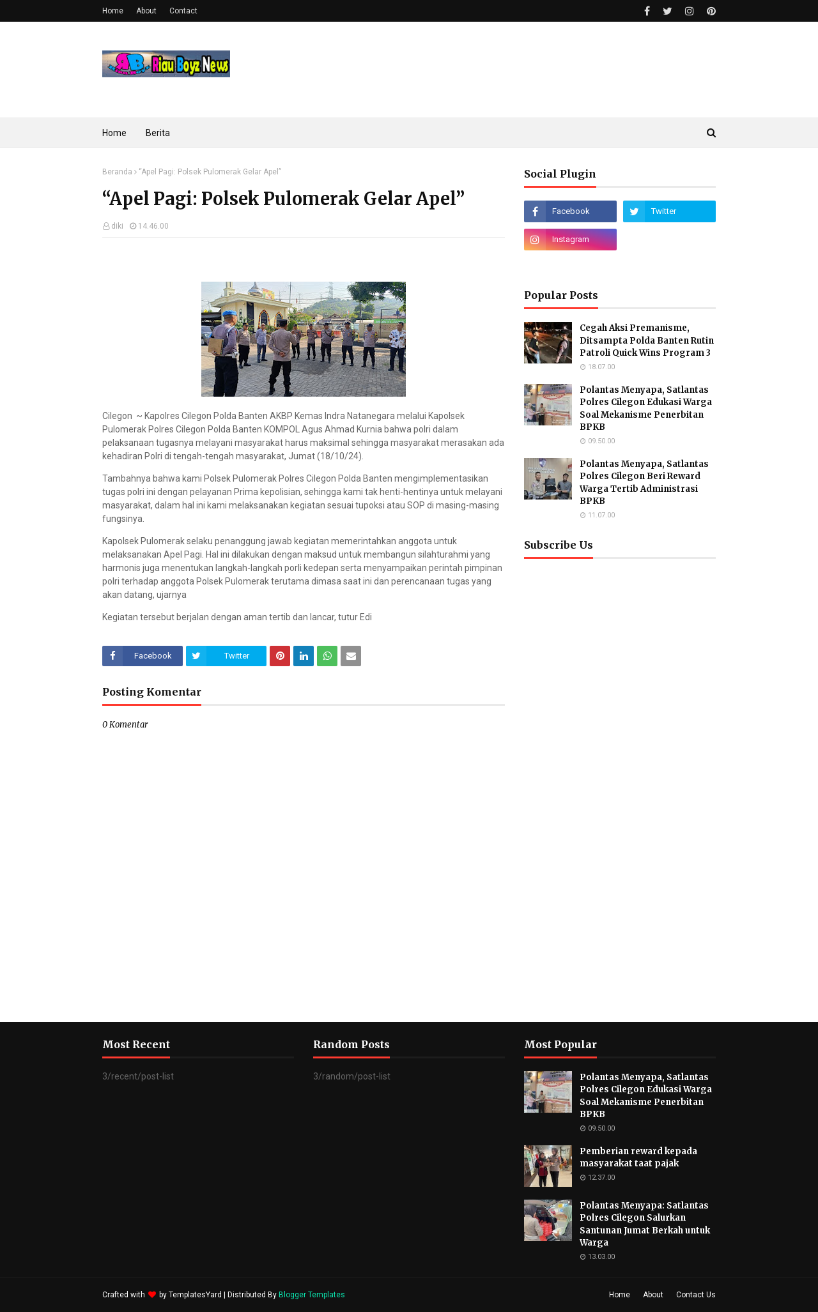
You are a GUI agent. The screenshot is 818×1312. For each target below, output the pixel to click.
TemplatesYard (195, 1294)
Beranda (117, 171)
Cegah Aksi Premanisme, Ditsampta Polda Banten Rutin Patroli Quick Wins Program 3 (647, 340)
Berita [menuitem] (158, 133)
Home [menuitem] (114, 133)
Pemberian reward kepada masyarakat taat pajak (638, 1158)
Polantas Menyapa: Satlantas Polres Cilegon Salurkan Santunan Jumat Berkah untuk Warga (645, 1224)
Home (112, 10)
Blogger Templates (312, 1294)
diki (117, 226)
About (146, 10)
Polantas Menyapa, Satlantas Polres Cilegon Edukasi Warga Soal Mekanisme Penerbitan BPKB (646, 409)
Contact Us (696, 1294)
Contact (183, 10)
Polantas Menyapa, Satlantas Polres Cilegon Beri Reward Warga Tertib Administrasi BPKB (644, 483)
